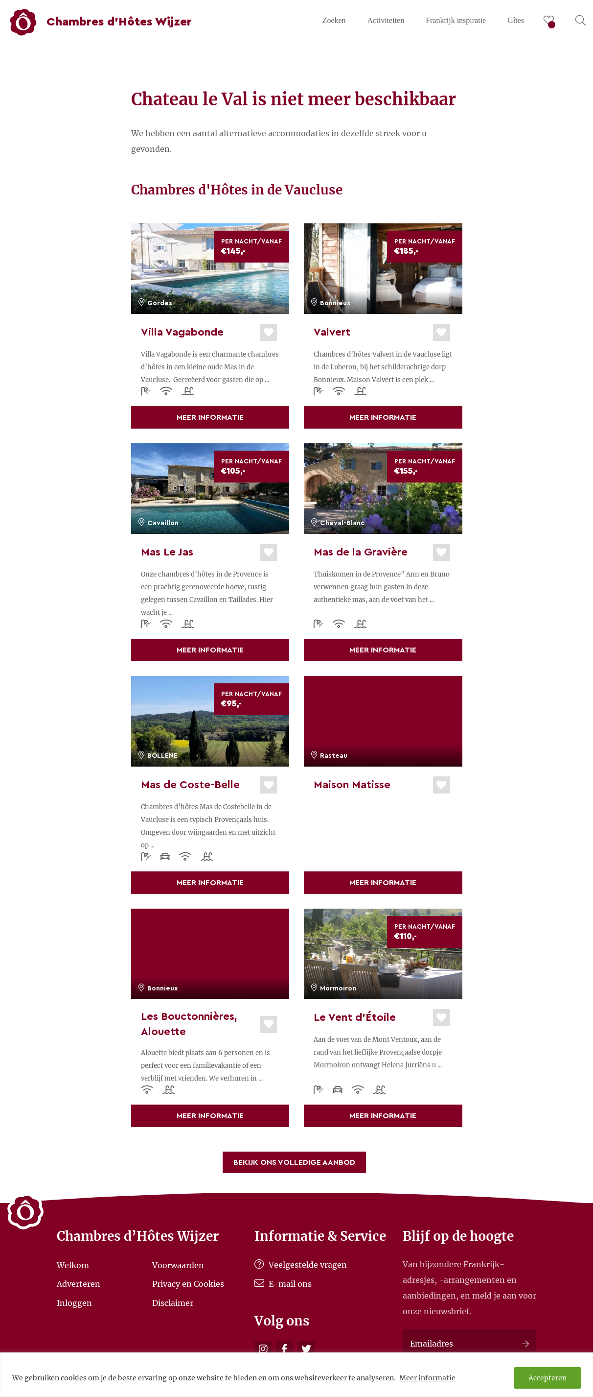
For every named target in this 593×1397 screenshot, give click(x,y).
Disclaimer (172, 1302)
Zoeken (334, 20)
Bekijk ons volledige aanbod (294, 1162)
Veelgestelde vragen (300, 1265)
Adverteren (78, 1284)
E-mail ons (283, 1284)
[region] (296, 1374)
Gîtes (515, 20)
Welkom (73, 1265)
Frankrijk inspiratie (456, 20)
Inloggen (74, 1302)
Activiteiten (386, 20)
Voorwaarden (178, 1265)
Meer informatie (427, 1377)
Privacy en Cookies (188, 1284)
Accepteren (547, 1377)
